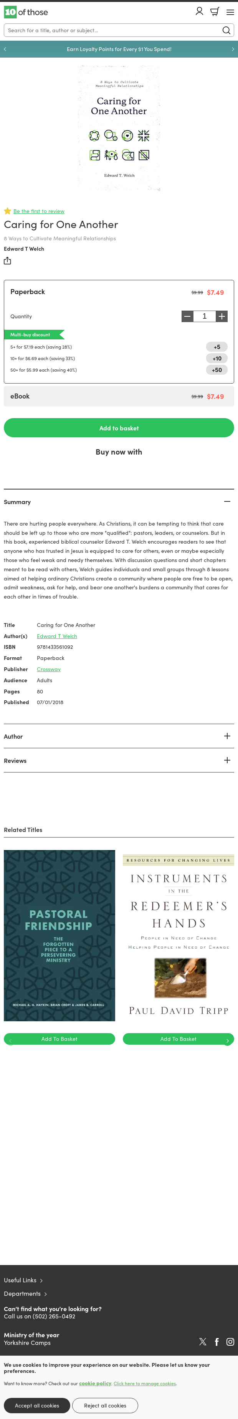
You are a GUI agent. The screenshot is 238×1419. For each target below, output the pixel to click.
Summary (17, 501)
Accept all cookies (37, 1405)
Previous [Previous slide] (5, 49)
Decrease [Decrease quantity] (187, 316)
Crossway (49, 669)
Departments (22, 1293)
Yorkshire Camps (27, 1342)
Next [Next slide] (233, 49)
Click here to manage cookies (145, 1383)
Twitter (203, 1342)
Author (13, 736)
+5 (217, 346)
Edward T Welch (24, 248)
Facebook (217, 1342)
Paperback (27, 291)
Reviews (15, 760)
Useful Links (20, 1280)
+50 (217, 369)
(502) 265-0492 (54, 1316)
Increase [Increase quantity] (222, 316)
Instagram (230, 1342)
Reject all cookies (105, 1405)
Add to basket (119, 427)
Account (199, 11)
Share (8, 261)
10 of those (26, 12)
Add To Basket (59, 1038)
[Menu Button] (230, 12)
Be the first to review (38, 211)
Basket (215, 11)
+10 (217, 358)
